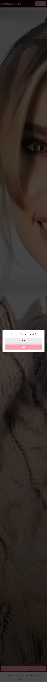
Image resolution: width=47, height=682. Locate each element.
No (23, 341)
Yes (23, 347)
